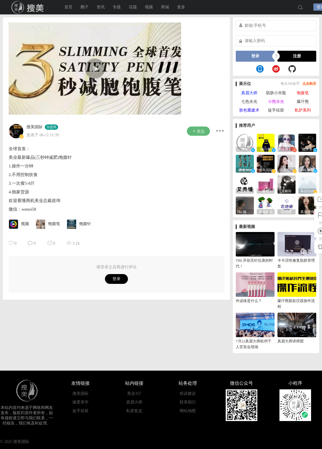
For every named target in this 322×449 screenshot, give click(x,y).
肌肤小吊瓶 (276, 93)
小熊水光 (276, 101)
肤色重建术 (249, 110)
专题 (117, 7)
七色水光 (249, 101)
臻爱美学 (80, 402)
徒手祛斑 (276, 110)
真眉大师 (249, 93)
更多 (181, 7)
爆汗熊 (303, 101)
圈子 (84, 7)
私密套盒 (134, 411)
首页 (68, 7)
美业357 (134, 393)
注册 (297, 56)
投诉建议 (188, 393)
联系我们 (188, 402)
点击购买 (309, 84)
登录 (116, 279)
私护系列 (303, 110)
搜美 (28, 7)
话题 (133, 7)
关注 (198, 131)
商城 (165, 7)
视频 (149, 7)
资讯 (101, 7)
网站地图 (188, 411)
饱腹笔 (303, 93)
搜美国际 (34, 127)
